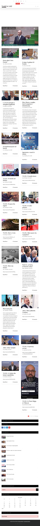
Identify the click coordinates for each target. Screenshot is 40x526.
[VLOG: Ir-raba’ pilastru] (29, 197)
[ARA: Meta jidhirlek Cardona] (29, 301)
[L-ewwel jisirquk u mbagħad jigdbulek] (10, 95)
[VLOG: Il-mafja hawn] (29, 169)
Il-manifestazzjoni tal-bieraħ (10, 147)
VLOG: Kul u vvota (9, 233)
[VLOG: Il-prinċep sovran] (29, 339)
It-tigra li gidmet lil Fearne (28, 63)
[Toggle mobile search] (35, 6)
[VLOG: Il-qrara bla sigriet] (10, 197)
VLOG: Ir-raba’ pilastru (27, 206)
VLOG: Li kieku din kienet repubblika (9, 374)
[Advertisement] (20, 16)
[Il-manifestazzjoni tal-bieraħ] (10, 138)
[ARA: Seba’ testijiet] (10, 340)
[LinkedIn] (7, 427)
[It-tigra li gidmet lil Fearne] (29, 54)
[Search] (37, 490)
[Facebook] (2, 427)
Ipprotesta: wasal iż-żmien (28, 153)
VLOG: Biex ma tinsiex (8, 266)
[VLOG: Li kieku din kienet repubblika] (10, 366)
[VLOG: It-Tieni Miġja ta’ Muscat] (29, 380)
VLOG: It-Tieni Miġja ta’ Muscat (29, 402)
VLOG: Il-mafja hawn (29, 176)
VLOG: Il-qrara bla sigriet (9, 205)
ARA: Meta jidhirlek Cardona (28, 311)
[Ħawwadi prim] (10, 300)
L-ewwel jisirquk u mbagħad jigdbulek (9, 103)
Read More (5, 85)
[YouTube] (9, 427)
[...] (6, 83)
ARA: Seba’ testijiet (9, 348)
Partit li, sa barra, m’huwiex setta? (27, 265)
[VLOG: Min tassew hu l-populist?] (29, 225)
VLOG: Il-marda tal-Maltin (9, 179)
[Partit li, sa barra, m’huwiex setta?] (29, 254)
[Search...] (19, 490)
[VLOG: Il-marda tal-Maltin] (10, 170)
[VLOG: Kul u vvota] (10, 224)
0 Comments (15, 85)
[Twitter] (5, 427)
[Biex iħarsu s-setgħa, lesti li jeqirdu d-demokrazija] (29, 95)
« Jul (2, 508)
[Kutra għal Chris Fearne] (20, 37)
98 (35, 416)
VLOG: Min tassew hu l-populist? (29, 234)
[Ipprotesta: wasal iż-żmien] (29, 141)
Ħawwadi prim (7, 309)
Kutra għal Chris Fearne (8, 28)
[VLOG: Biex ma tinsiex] (10, 254)
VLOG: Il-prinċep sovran (28, 347)
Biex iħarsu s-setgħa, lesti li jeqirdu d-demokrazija (28, 104)
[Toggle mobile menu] (37, 6)
